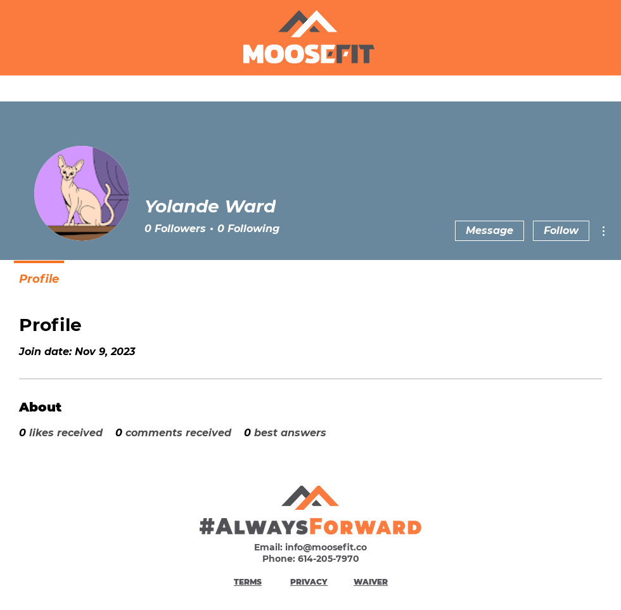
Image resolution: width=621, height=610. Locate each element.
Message (489, 230)
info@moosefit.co (326, 547)
